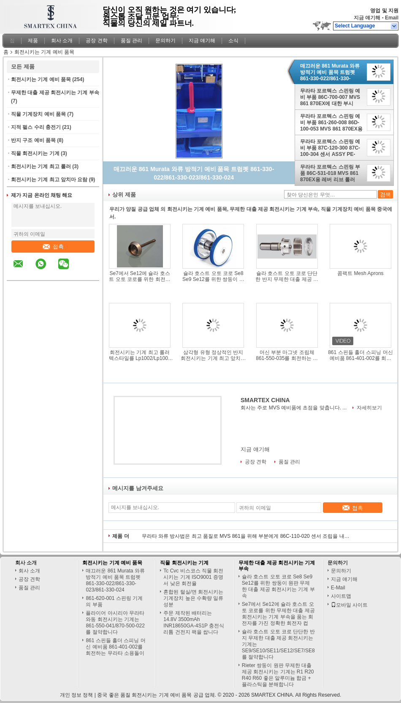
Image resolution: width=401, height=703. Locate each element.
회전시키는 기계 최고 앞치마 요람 (49, 180)
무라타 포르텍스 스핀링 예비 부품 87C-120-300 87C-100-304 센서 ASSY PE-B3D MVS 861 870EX (330, 148)
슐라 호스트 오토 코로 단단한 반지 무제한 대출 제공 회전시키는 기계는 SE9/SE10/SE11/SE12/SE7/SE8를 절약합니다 (287, 276)
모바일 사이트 (349, 605)
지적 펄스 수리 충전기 (36, 127)
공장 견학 (96, 41)
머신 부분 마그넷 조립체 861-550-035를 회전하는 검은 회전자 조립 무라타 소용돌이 (287, 355)
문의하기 (165, 41)
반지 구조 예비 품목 (33, 140)
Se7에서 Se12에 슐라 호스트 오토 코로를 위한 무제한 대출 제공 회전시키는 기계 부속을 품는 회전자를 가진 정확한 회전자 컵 (278, 613)
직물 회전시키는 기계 (35, 153)
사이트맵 (341, 596)
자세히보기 (369, 408)
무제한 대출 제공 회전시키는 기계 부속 (55, 92)
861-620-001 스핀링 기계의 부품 (114, 601)
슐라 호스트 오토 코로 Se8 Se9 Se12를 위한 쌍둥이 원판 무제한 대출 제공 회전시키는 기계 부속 (213, 276)
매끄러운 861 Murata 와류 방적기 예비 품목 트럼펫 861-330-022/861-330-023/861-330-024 (330, 72)
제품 (33, 41)
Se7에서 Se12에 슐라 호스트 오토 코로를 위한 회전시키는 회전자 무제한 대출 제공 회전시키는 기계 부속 (139, 276)
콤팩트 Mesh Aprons (360, 273)
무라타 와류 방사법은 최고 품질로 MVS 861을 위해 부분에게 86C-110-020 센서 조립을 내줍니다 (247, 536)
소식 (233, 41)
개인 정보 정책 (76, 695)
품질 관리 (131, 41)
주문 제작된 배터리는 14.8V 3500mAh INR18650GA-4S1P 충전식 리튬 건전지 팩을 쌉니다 (193, 622)
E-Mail (338, 588)
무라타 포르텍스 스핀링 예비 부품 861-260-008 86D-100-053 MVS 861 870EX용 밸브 (331, 122)
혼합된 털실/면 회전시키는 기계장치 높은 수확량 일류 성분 (193, 598)
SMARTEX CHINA (265, 400)
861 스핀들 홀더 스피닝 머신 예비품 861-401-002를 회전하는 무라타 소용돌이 (360, 355)
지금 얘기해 (367, 18)
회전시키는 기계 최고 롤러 (41, 166)
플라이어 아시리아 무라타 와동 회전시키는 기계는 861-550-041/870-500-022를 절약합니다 (115, 622)
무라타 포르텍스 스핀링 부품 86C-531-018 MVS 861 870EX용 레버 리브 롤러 (330, 173)
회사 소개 (62, 41)
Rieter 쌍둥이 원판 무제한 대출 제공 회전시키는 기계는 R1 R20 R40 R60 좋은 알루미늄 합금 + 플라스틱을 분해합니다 (278, 674)
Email (391, 18)
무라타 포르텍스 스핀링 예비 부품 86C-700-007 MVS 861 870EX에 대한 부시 (330, 97)
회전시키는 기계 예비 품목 (41, 79)
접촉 (53, 246)
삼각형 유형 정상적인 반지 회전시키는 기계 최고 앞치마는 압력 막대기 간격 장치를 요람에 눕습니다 (213, 355)
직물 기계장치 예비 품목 (38, 114)
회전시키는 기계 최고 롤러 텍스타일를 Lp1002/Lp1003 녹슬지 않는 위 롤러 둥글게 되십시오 (140, 355)
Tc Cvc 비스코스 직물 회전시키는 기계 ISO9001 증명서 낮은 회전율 (193, 577)
